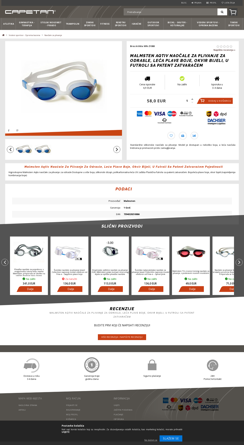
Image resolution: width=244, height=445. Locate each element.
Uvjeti (117, 405)
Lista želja (230, 3)
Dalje (30, 289)
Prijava (197, 3)
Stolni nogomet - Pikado (50, 24)
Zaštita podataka (123, 410)
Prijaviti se (72, 405)
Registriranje (73, 410)
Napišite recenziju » (224, 49)
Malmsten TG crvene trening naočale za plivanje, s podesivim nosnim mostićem (190, 272)
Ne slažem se (150, 440)
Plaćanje (118, 414)
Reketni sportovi (120, 24)
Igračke (136, 23)
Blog (183, 3)
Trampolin (72, 23)
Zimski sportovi (90, 24)
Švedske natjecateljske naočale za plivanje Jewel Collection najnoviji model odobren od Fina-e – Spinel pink (150, 272)
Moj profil (72, 414)
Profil (213, 3)
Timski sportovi (234, 24)
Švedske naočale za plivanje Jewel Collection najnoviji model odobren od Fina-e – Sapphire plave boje (69, 272)
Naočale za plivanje (53, 35)
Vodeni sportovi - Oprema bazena (208, 24)
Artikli (22, 410)
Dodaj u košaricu (220, 100)
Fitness (105, 23)
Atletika (8, 23)
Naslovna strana (28, 405)
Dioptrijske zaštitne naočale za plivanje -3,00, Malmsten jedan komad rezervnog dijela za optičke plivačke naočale (110, 272)
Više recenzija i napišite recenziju (122, 337)
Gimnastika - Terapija (27, 24)
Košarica (71, 419)
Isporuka (119, 419)
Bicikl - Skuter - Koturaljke (177, 24)
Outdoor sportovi (153, 24)
